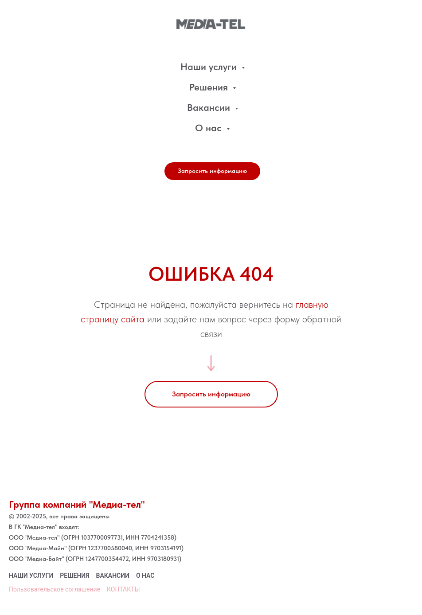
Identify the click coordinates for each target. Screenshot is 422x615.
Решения (210, 87)
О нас (209, 127)
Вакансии (210, 107)
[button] (212, 171)
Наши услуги (209, 66)
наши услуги (31, 575)
